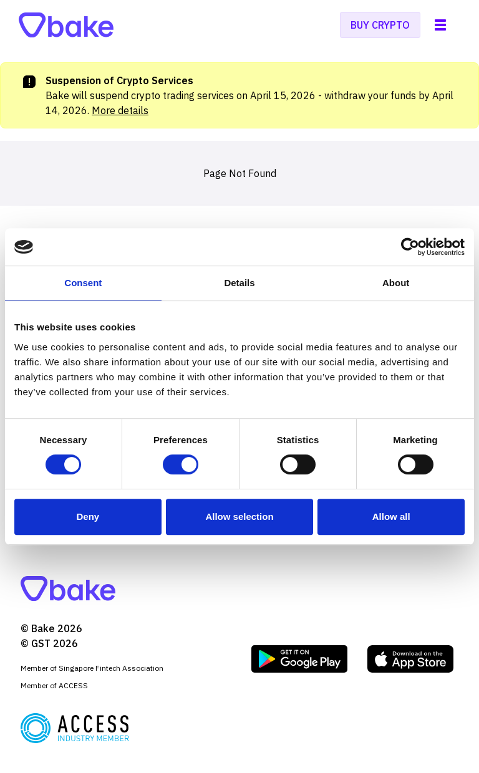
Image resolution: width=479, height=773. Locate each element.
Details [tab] (239, 282)
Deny (87, 516)
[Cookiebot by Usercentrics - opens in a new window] (410, 247)
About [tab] (395, 282)
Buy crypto (380, 24)
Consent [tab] (83, 282)
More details (120, 110)
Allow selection (239, 516)
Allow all (391, 516)
